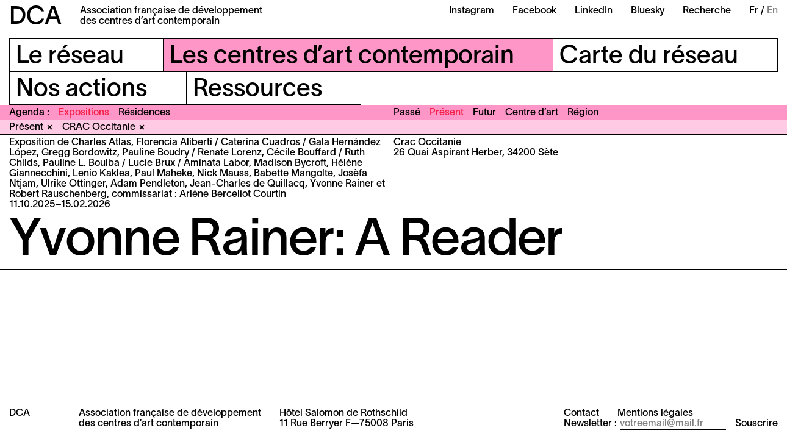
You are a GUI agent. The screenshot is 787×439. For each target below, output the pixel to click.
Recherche (707, 11)
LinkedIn (594, 11)
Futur (484, 113)
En (772, 11)
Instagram (471, 11)
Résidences (144, 113)
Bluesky (647, 11)
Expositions (84, 113)
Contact (581, 413)
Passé (407, 113)
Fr (753, 11)
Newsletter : (590, 423)
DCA (35, 17)
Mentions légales (655, 413)
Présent (446, 113)
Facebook (534, 11)
